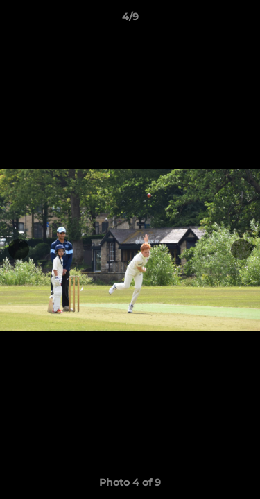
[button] (243, 20)
